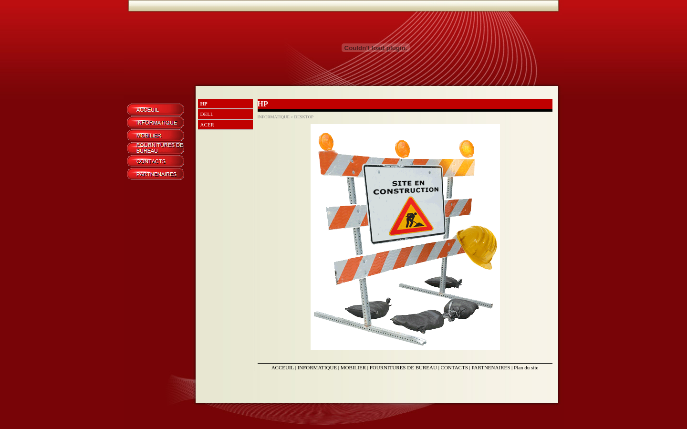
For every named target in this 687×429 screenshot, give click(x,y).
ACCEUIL (282, 367)
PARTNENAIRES (490, 367)
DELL (207, 114)
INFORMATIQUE (317, 367)
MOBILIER (353, 367)
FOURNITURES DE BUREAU (403, 367)
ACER (207, 124)
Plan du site (526, 367)
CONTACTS (454, 367)
